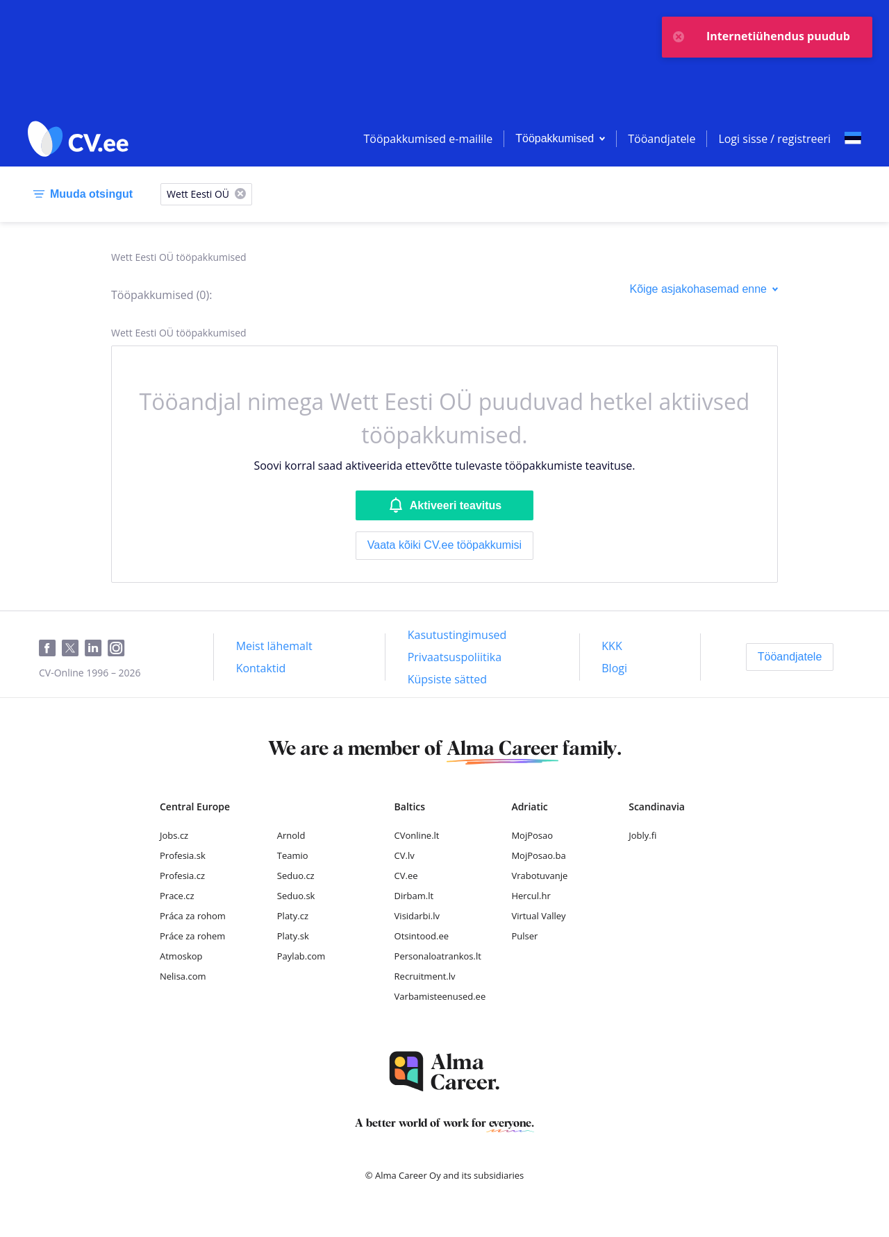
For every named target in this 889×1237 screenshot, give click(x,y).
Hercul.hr (530, 895)
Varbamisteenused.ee (440, 996)
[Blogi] (614, 668)
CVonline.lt (417, 835)
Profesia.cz (182, 875)
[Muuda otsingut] (80, 194)
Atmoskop (181, 956)
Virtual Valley (538, 916)
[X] (240, 194)
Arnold (291, 835)
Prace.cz (177, 895)
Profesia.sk (183, 855)
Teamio (292, 855)
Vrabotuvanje (539, 875)
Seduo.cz (296, 875)
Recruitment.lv (425, 976)
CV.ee (406, 875)
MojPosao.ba (538, 855)
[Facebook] (50, 648)
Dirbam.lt (414, 895)
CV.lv (404, 855)
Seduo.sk (296, 895)
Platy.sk (293, 936)
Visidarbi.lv (417, 916)
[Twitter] (73, 648)
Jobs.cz (174, 835)
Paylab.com (301, 956)
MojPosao (532, 835)
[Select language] (853, 139)
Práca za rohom (193, 916)
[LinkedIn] (96, 648)
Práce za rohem (192, 936)
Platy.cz (292, 916)
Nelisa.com (183, 976)
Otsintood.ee (421, 936)
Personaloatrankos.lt (437, 956)
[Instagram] (119, 648)
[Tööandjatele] (790, 657)
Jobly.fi (642, 835)
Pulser (524, 936)
